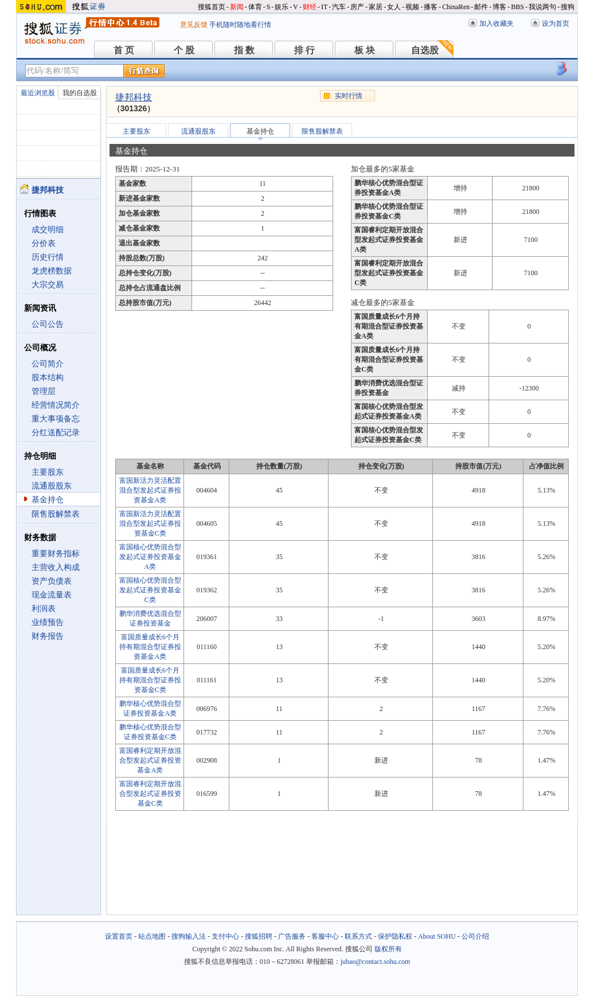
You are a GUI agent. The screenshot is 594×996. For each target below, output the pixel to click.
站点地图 (152, 936)
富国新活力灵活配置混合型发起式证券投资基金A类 (150, 490)
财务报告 (48, 636)
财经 (309, 7)
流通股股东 (52, 486)
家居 (375, 7)
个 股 (184, 50)
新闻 (237, 7)
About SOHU (437, 936)
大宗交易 (48, 284)
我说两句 (542, 7)
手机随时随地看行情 (240, 25)
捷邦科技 (133, 97)
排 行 (304, 50)
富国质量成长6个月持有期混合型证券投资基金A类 (150, 647)
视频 (412, 7)
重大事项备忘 (56, 419)
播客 (430, 7)
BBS (517, 7)
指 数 (244, 50)
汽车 (339, 7)
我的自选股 (79, 93)
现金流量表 (52, 595)
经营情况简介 (56, 405)
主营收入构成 (56, 567)
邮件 (481, 7)
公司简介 (48, 364)
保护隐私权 (395, 936)
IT (324, 7)
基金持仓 (48, 499)
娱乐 (281, 7)
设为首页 (555, 23)
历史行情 (48, 257)
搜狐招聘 (258, 936)
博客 (499, 7)
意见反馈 (194, 25)
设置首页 (118, 936)
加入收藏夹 (496, 23)
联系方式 (358, 936)
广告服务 (292, 936)
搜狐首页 (211, 7)
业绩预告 (48, 622)
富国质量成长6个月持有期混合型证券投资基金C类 (150, 680)
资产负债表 (52, 581)
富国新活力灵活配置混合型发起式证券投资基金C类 (150, 523)
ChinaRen (456, 7)
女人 (394, 7)
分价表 (44, 243)
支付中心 (225, 936)
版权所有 (388, 949)
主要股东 (48, 472)
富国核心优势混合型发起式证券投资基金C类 (150, 590)
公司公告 (48, 324)
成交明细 (48, 229)
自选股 (425, 50)
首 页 (124, 50)
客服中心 (325, 936)
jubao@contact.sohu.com (376, 962)
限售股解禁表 (56, 514)
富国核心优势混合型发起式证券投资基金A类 (150, 557)
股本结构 (48, 377)
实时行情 (348, 96)
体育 (255, 7)
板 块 (364, 50)
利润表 (44, 608)
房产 (357, 7)
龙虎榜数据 (52, 271)
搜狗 (568, 7)
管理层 (44, 391)
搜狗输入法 (188, 936)
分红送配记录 (56, 432)
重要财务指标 (56, 553)
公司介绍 (475, 936)
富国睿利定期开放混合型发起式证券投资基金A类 (150, 760)
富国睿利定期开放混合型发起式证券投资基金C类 (150, 793)
